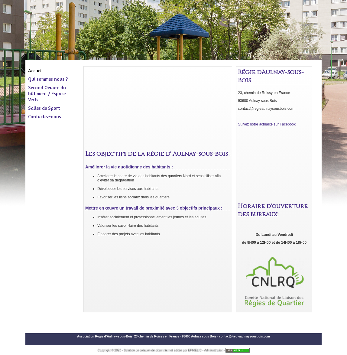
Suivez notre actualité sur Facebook (267, 124)
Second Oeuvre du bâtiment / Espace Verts (47, 93)
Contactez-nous (44, 116)
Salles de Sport (44, 108)
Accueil (35, 70)
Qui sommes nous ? (48, 79)
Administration (213, 350)
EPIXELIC (194, 350)
